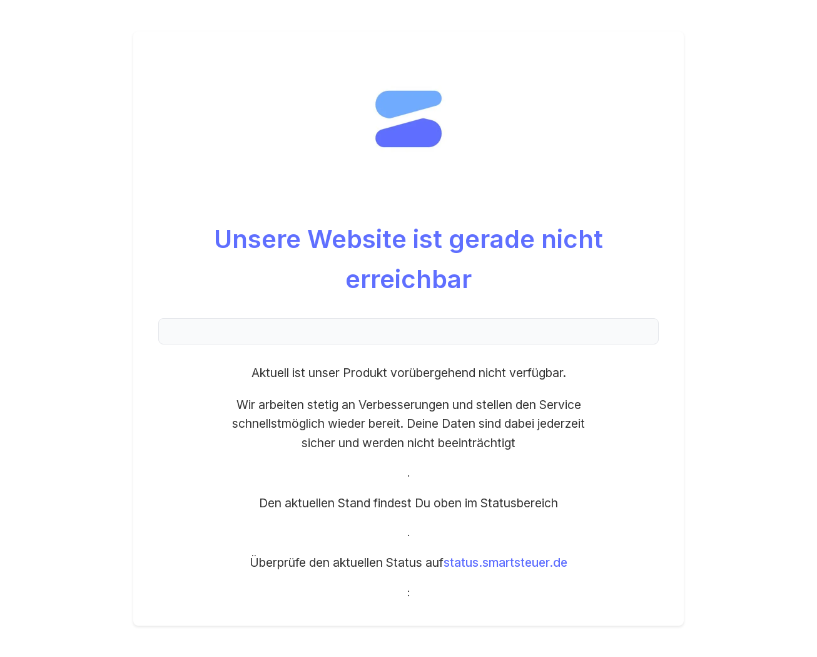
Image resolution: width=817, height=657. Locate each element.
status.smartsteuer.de (505, 562)
